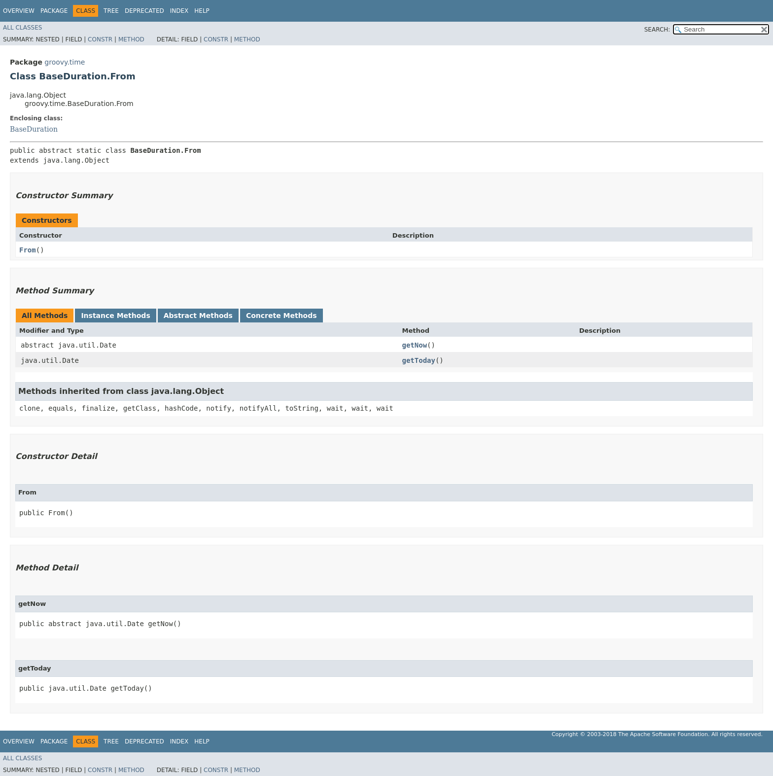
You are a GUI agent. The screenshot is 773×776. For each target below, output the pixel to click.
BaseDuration (34, 129)
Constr (100, 39)
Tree (111, 10)
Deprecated (144, 10)
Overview (19, 10)
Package (54, 10)
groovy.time (64, 62)
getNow (414, 345)
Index (179, 10)
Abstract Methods (198, 315)
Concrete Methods (281, 315)
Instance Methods (115, 315)
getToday (418, 360)
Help (202, 10)
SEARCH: (657, 29)
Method (131, 39)
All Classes (22, 27)
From (27, 250)
